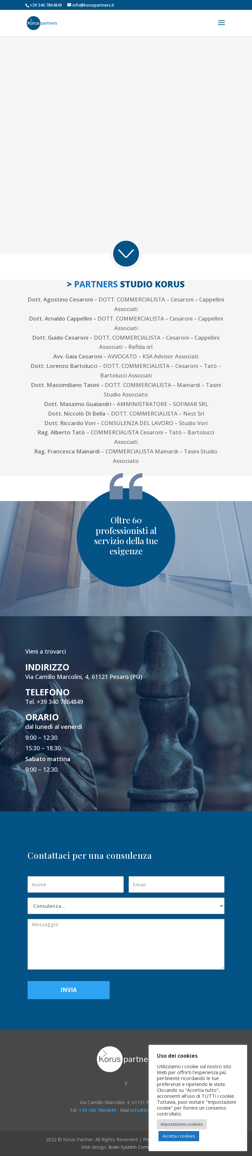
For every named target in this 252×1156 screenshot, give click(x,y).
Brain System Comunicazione (139, 1147)
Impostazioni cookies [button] (182, 1124)
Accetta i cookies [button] (178, 1136)
